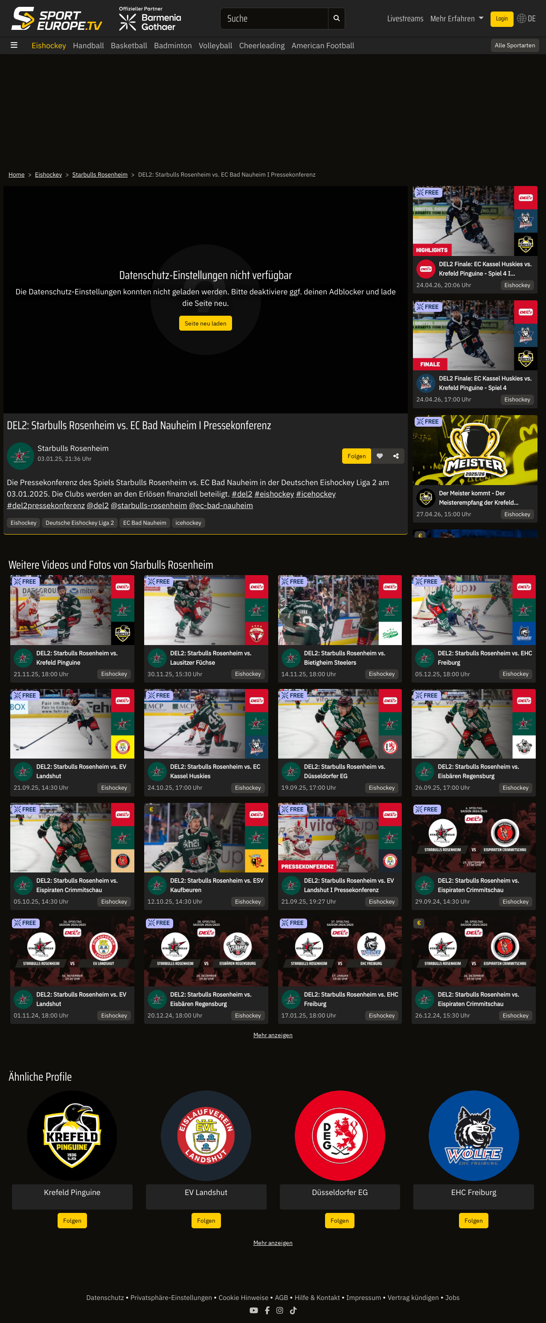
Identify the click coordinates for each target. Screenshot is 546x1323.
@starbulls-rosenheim (149, 505)
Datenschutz (105, 1298)
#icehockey (316, 494)
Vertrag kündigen (414, 1298)
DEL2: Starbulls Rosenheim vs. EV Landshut (81, 771)
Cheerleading (262, 45)
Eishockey (49, 45)
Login (502, 18)
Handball (88, 45)
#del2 (242, 494)
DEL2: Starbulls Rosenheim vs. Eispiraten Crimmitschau (77, 885)
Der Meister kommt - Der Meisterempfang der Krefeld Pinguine (476, 498)
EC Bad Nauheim (144, 522)
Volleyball (215, 45)
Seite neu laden (206, 323)
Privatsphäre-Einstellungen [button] (172, 1298)
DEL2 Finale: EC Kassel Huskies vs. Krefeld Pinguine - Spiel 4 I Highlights (485, 269)
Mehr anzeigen (273, 1035)
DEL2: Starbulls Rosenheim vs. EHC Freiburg (485, 657)
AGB (282, 1298)
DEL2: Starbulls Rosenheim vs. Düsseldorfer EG (345, 771)
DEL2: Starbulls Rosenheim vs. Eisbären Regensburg (478, 771)
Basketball (129, 45)
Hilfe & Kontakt (318, 1298)
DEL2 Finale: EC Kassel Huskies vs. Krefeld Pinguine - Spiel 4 (485, 383)
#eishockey (274, 494)
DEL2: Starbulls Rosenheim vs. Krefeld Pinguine (77, 657)
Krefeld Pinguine (72, 1192)
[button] (379, 456)
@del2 (98, 505)
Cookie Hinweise (244, 1298)
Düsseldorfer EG (340, 1192)
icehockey (188, 522)
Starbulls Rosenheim (100, 174)
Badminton (173, 45)
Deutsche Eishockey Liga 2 (80, 522)
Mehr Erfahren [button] (453, 18)
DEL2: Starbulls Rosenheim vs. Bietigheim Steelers (345, 657)
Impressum (364, 1298)
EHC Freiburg (474, 1192)
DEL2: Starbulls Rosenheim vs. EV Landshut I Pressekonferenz (349, 885)
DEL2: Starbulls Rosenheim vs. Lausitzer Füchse (211, 657)
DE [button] (526, 18)
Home (17, 174)
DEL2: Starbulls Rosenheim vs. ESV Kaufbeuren (217, 885)
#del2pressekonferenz (46, 505)
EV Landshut (206, 1192)
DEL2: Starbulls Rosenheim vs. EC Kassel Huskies (215, 771)
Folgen (357, 456)
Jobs (452, 1298)
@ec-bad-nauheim (221, 505)
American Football (322, 45)
